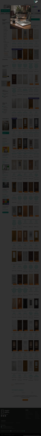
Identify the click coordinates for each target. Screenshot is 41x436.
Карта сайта (37, 418)
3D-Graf (5, 31)
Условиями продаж (25, 397)
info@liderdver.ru (17, 6)
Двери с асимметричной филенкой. (5, 180)
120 (35, 25)
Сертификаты (28, 418)
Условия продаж (35, 434)
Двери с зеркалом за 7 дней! (5, 162)
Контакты (25, 13)
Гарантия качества (29, 414)
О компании (37, 13)
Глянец (4, 36)
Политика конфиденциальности (23, 434)
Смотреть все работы (6, 133)
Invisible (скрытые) (5, 30)
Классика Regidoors (6, 53)
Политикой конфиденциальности (26, 396)
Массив (5, 38)
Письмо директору (5, 107)
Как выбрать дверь (5, 97)
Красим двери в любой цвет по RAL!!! (5, 196)
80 (34, 25)
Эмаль (4, 26)
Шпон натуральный (6, 42)
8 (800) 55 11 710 (28, 4)
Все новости (5, 212)
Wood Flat (6, 46)
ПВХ (4, 39)
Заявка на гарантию (5, 110)
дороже (21, 26)
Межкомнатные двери (6, 23)
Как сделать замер (5, 94)
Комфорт (5, 44)
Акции (2, 13)
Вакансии (37, 417)
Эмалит (5, 33)
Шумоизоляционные (6, 57)
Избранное (18, 13)
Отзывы (36, 413)
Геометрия (6, 55)
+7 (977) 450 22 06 (27, 6)
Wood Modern (5, 48)
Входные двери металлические (7, 422)
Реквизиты (28, 417)
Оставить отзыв (5, 112)
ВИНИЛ (5, 34)
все (37, 25)
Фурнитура (5, 59)
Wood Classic (6, 51)
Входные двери (4, 20)
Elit (4, 50)
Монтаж (31, 13)
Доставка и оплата (10, 13)
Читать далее (5, 157)
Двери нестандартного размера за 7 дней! (5, 144)
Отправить (25, 399)
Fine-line (5, 45)
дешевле (14, 26)
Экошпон (5, 27)
